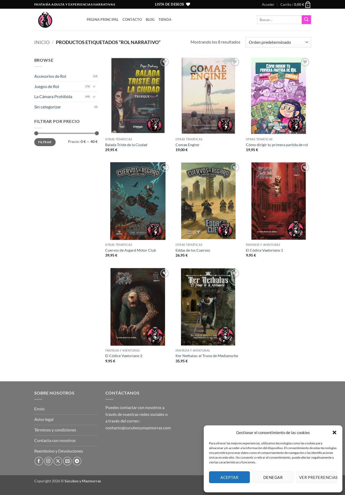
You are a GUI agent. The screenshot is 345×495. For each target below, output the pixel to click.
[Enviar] (306, 19)
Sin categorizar (47, 106)
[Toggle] (94, 86)
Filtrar (45, 142)
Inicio (42, 42)
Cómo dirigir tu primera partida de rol (277, 144)
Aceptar (229, 477)
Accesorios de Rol (50, 76)
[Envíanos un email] (67, 461)
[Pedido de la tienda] (278, 42)
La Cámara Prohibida (53, 96)
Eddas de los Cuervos (193, 250)
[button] (334, 432)
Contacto (132, 19)
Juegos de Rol (46, 86)
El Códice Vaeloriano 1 (264, 250)
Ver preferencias (318, 477)
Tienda (165, 19)
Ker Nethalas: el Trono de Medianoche (207, 355)
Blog (150, 19)
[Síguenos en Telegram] (77, 461)
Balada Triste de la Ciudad (126, 144)
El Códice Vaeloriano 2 (123, 355)
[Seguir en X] (58, 461)
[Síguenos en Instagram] (48, 461)
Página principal (103, 19)
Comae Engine (187, 144)
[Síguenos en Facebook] (39, 461)
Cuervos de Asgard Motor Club (130, 250)
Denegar (273, 477)
